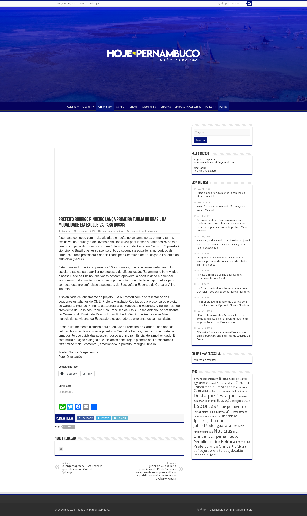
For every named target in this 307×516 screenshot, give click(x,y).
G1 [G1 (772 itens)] (227, 411)
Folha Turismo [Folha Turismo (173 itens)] (217, 411)
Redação (66, 231)
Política (223, 106)
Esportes (166, 106)
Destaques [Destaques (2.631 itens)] (226, 396)
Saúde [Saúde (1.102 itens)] (210, 455)
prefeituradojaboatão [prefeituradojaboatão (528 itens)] (226, 451)
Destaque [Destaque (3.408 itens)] (204, 396)
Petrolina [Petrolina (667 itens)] (201, 442)
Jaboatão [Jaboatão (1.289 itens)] (215, 420)
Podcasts (210, 106)
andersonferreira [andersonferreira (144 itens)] (209, 379)
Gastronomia (149, 106)
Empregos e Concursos (188, 106)
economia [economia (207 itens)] (210, 400)
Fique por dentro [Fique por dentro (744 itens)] (231, 406)
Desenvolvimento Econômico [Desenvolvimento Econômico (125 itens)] (232, 391)
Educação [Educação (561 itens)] (224, 401)
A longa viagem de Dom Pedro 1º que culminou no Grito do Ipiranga (82, 468)
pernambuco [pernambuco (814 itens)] (227, 436)
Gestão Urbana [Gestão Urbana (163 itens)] (239, 411)
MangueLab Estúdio (241, 509)
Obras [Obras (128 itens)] (236, 432)
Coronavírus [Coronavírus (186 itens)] (240, 387)
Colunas (71, 106)
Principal (94, 3)
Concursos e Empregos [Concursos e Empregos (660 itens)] (213, 387)
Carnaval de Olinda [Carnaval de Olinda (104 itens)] (226, 383)
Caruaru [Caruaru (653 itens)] (242, 383)
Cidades (87, 106)
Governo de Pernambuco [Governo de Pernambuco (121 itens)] (207, 416)
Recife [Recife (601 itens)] (199, 455)
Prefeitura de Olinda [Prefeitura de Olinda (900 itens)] (212, 446)
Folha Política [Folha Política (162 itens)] (201, 411)
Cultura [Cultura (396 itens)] (199, 391)
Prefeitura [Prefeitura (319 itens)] (243, 442)
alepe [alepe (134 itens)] (196, 379)
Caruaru (69, 427)
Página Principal (60, 106)
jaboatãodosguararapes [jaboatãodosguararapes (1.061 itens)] (216, 425)
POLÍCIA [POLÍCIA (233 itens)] (215, 442)
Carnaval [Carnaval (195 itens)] (211, 383)
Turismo (133, 106)
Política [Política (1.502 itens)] (228, 441)
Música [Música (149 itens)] (209, 432)
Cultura (120, 106)
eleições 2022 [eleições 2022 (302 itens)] (241, 401)
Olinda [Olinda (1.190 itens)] (200, 436)
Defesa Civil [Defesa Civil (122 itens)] (210, 391)
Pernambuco (105, 106)
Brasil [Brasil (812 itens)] (224, 378)
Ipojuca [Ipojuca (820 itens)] (200, 421)
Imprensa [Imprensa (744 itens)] (228, 416)
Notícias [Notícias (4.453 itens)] (222, 431)
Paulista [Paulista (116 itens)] (211, 437)
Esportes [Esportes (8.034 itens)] (205, 406)
